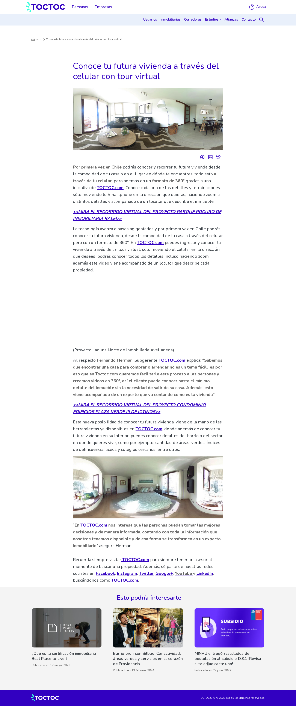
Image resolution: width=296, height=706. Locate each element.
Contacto (249, 19)
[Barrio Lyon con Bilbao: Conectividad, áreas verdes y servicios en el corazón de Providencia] (148, 641)
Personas (80, 6)
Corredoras (193, 19)
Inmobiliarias (170, 19)
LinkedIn (204, 573)
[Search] (262, 19)
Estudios (212, 19)
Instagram (127, 573)
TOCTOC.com (110, 188)
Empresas (103, 6)
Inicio (36, 39)
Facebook (105, 573)
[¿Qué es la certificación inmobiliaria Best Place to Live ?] (66, 641)
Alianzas (231, 19)
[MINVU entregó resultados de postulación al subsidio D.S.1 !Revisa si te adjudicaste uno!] (229, 641)
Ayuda (257, 6)
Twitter (146, 573)
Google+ (164, 573)
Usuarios (150, 19)
